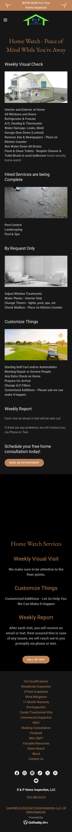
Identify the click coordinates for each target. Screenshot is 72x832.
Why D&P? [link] (36, 738)
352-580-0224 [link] (36, 797)
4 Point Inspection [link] (36, 692)
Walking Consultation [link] (36, 728)
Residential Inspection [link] (36, 686)
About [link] (36, 754)
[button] (7, 20)
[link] (36, 20)
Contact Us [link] (36, 759)
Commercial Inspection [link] (36, 717)
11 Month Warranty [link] (36, 702)
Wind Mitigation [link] (36, 697)
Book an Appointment (24, 462)
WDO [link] (36, 723)
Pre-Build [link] (36, 733)
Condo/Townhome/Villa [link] (36, 712)
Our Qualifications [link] (36, 681)
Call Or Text (36, 659)
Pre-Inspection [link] (36, 707)
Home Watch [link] (36, 748)
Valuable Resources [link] (36, 743)
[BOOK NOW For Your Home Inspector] (36, 5)
